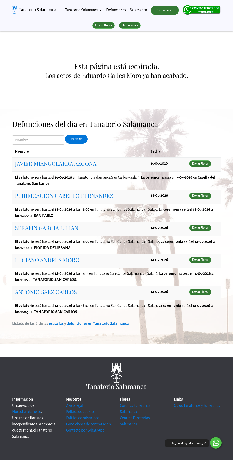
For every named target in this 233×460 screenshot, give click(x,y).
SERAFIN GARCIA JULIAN (46, 227)
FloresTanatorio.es (26, 412)
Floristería (165, 10)
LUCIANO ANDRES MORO (47, 260)
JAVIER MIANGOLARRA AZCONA (55, 163)
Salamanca (138, 10)
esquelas (56, 324)
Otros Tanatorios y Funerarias (197, 406)
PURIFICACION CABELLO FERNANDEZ (64, 195)
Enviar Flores (103, 25)
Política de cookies (80, 412)
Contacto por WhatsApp (85, 430)
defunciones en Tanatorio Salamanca (98, 324)
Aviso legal (74, 406)
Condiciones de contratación (88, 424)
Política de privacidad (82, 418)
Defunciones (116, 10)
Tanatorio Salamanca (37, 9)
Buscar (76, 139)
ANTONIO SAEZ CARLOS (46, 291)
